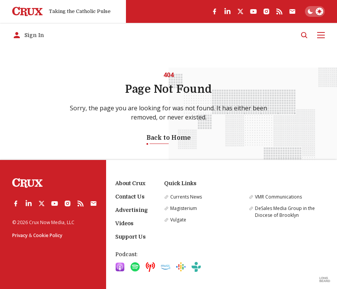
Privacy (19, 235)
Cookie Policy (47, 235)
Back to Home (169, 137)
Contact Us (130, 197)
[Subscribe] (292, 11)
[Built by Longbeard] (325, 279)
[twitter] (240, 11)
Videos (124, 223)
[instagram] (266, 11)
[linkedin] (227, 11)
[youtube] (253, 11)
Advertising (131, 210)
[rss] (279, 11)
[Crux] (27, 11)
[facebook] (214, 11)
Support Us (130, 237)
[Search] (304, 35)
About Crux (130, 183)
